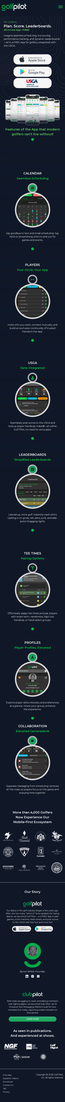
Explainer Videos (10, 1078)
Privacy (6, 1092)
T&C (5, 1088)
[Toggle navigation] (60, 7)
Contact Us (8, 1085)
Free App (7, 1075)
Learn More (32, 1013)
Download (8, 1082)
